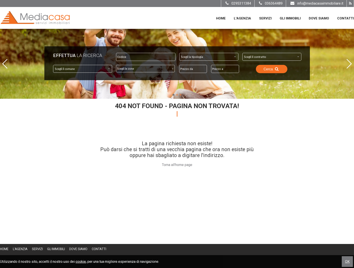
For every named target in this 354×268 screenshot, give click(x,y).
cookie (81, 261)
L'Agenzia (242, 18)
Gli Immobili (290, 18)
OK (347, 261)
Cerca (272, 69)
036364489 (270, 3)
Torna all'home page (177, 165)
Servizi (265, 18)
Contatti (345, 18)
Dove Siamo (319, 18)
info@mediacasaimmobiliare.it (316, 3)
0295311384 (237, 3)
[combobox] (208, 57)
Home (221, 18)
